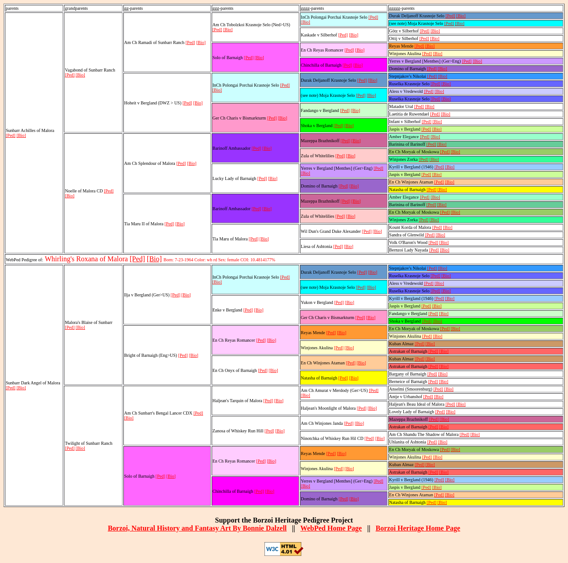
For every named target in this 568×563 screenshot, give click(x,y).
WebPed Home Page (331, 528)
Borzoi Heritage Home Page (417, 528)
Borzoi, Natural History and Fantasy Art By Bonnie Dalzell (197, 528)
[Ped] (11, 135)
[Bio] (21, 135)
